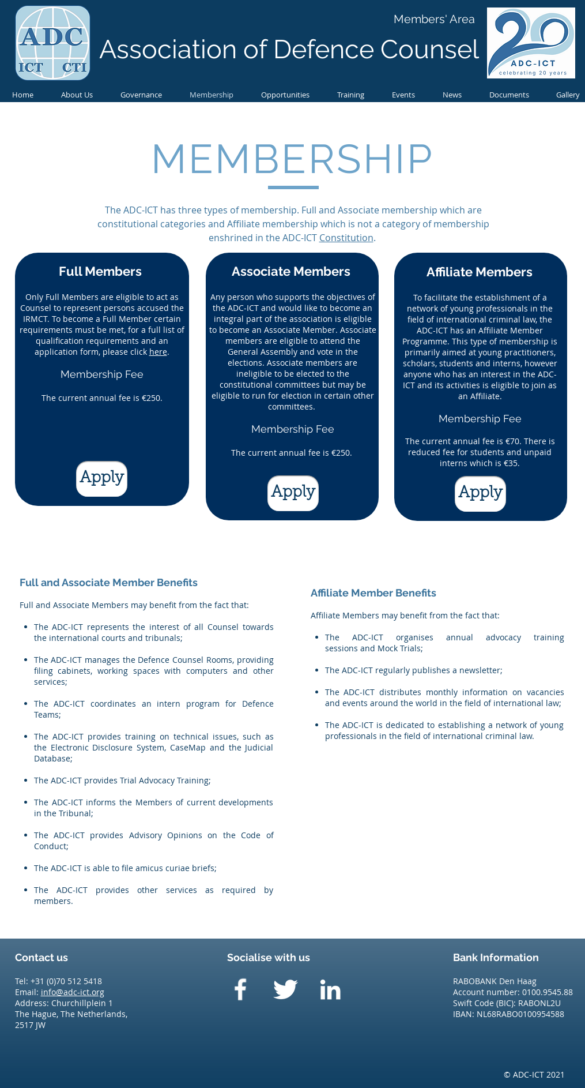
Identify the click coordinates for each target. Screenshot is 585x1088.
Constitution (346, 237)
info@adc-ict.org (72, 991)
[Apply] (101, 479)
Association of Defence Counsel (289, 49)
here (158, 351)
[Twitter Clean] (285, 989)
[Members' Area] (434, 19)
